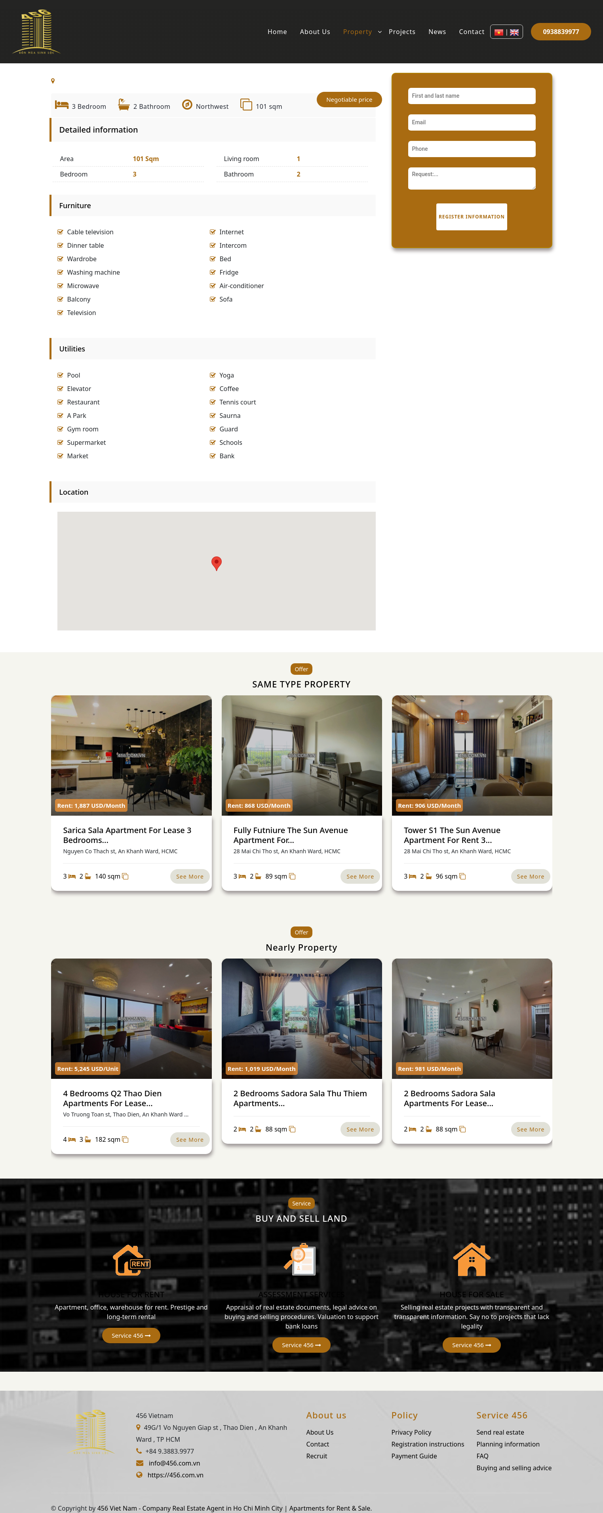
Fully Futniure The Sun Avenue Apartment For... (291, 835)
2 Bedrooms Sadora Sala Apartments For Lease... (449, 1098)
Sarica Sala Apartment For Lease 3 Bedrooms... (127, 835)
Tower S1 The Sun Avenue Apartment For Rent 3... (452, 835)
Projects (402, 31)
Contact (472, 31)
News (437, 31)
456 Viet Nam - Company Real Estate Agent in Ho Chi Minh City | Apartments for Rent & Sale (234, 1508)
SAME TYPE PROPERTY (301, 684)
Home (277, 31)
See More (190, 876)
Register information (472, 216)
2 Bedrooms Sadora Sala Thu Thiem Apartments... (300, 1098)
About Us (315, 31)
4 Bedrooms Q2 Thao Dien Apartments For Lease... (112, 1098)
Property (357, 31)
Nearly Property (301, 947)
